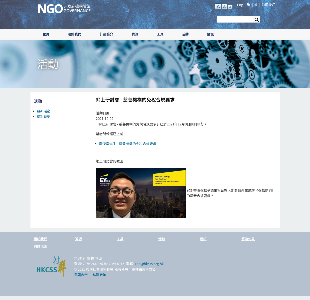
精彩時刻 (43, 116)
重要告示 (81, 274)
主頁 (46, 34)
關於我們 (74, 34)
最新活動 (43, 111)
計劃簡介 (106, 34)
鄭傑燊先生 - (127, 143)
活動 (185, 34)
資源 (135, 34)
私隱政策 (99, 274)
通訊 (210, 34)
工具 (160, 34)
